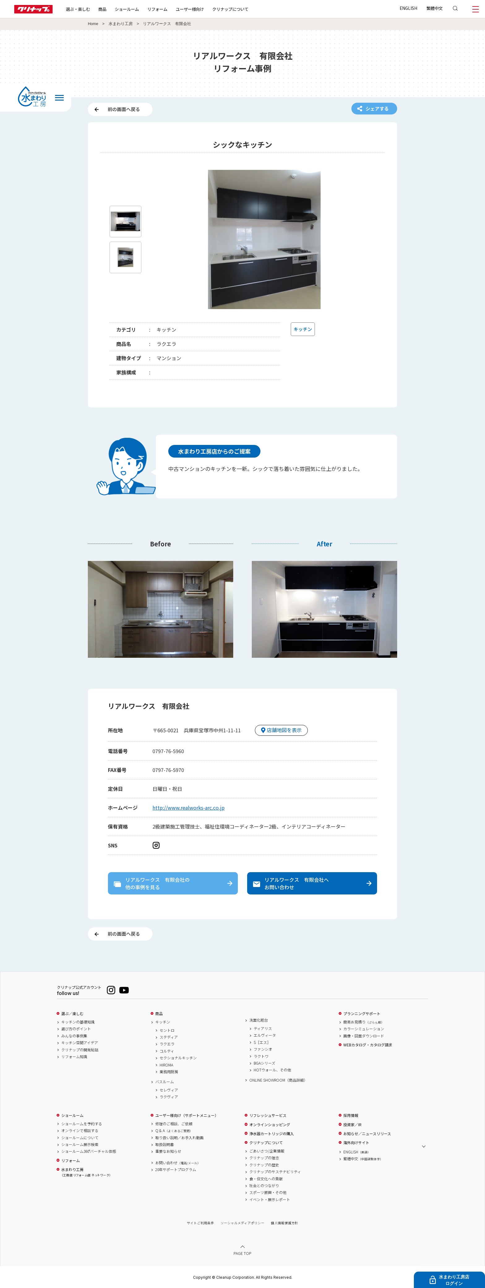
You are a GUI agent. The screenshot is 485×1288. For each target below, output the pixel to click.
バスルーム (164, 1081)
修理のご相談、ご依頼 (173, 1123)
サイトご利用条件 (200, 1223)
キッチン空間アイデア (79, 1042)
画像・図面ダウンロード (363, 1035)
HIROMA (166, 1064)
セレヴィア (169, 1090)
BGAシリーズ (264, 1063)
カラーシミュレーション (363, 1028)
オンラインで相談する (79, 1130)
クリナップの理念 (264, 1157)
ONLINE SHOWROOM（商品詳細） (278, 1080)
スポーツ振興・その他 (267, 1192)
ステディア (169, 1037)
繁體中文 (435, 8)
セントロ (167, 1030)
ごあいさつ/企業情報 (266, 1150)
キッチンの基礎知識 (78, 1021)
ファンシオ (263, 1049)
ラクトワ (261, 1056)
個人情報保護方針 (284, 1223)
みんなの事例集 (74, 1035)
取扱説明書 (164, 1144)
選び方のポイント (76, 1028)
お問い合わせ (177, 1162)
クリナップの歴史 (264, 1164)
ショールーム (127, 9)
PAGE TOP (242, 1253)
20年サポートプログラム (175, 1169)
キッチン (162, 1021)
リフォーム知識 (74, 1056)
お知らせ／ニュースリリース (367, 1133)
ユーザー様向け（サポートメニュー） (186, 1115)
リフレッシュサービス (267, 1115)
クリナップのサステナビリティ (275, 1171)
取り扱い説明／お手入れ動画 (179, 1137)
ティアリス (263, 1028)
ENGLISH (408, 8)
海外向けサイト (356, 1142)
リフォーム (157, 9)
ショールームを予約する (81, 1123)
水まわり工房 (121, 24)
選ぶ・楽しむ (78, 9)
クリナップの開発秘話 (79, 1049)
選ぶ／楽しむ (72, 1013)
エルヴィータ (265, 1035)
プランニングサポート (361, 1013)
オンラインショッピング (269, 1124)
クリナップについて (230, 9)
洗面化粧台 (258, 1020)
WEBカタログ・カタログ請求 (367, 1044)
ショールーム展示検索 (79, 1144)
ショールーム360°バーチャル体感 (88, 1151)
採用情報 (350, 1115)
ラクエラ (167, 1043)
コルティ (167, 1051)
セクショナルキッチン (178, 1057)
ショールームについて (79, 1137)
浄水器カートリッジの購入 (271, 1133)
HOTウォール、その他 (272, 1069)
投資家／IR (352, 1124)
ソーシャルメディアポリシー (242, 1223)
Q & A (174, 1130)
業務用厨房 (169, 1071)
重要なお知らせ (168, 1151)
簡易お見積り (363, 1021)
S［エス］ (262, 1042)
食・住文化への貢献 (266, 1178)
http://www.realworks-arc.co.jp (188, 807)
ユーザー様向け (190, 9)
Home (93, 24)
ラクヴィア (169, 1096)
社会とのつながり (264, 1185)
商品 (159, 1013)
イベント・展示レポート (269, 1199)
